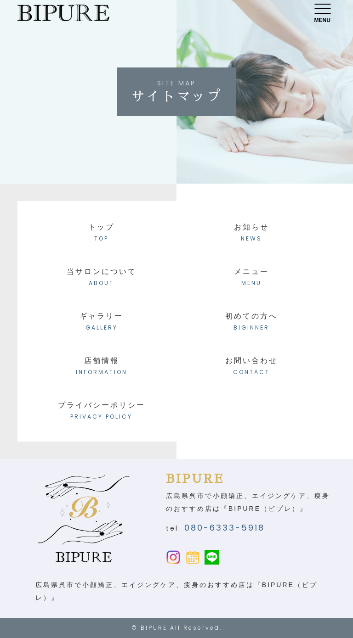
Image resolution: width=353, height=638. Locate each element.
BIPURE (154, 628)
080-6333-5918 (224, 527)
